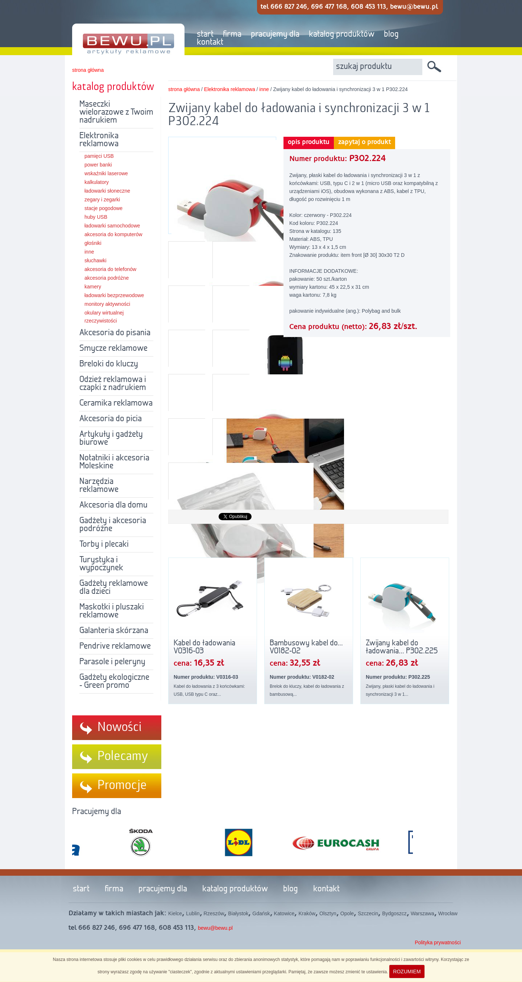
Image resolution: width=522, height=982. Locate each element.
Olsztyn (327, 913)
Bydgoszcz (394, 913)
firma (232, 34)
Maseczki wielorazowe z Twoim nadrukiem (116, 112)
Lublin (192, 913)
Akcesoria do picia (110, 419)
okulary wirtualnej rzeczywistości (104, 317)
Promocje (122, 785)
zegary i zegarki (102, 199)
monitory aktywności (107, 304)
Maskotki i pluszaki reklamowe (111, 611)
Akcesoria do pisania (114, 333)
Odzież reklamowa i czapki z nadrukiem (112, 383)
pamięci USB (99, 156)
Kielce (175, 913)
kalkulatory (96, 182)
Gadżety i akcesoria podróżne (112, 525)
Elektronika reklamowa (99, 140)
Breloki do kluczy (108, 364)
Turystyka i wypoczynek (101, 564)
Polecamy (123, 756)
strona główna (88, 70)
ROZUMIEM (406, 971)
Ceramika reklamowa (116, 403)
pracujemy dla (275, 34)
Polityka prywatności (438, 942)
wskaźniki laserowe (106, 173)
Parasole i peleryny (112, 662)
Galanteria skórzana (113, 630)
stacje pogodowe (103, 208)
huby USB (95, 217)
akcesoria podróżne (106, 278)
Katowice (284, 913)
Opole (347, 913)
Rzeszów (214, 913)
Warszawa (422, 913)
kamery (92, 286)
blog (391, 34)
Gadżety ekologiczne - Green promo (114, 681)
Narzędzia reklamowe (99, 485)
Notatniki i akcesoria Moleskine (114, 462)
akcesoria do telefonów (110, 269)
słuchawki (95, 260)
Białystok (238, 913)
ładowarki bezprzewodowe (114, 295)
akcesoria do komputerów (113, 234)
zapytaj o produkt (364, 142)
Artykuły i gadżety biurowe (111, 438)
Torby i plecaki (104, 544)
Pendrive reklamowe (115, 646)
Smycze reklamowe (113, 348)
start (205, 34)
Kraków (306, 913)
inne (89, 252)
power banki (98, 165)
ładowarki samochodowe (112, 226)
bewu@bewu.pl (215, 928)
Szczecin (368, 913)
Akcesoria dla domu (113, 505)
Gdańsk (261, 913)
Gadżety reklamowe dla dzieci (113, 587)
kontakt (210, 42)
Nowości (120, 727)
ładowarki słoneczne (107, 191)
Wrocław (447, 913)
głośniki (93, 243)
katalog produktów (341, 34)
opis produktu (309, 142)
